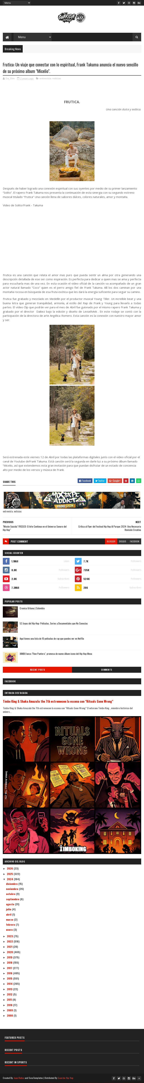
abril (9, 914)
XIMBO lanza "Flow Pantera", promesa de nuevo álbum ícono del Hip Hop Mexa (56, 654)
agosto (10, 904)
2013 (10, 989)
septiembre (13, 899)
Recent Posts (37, 669)
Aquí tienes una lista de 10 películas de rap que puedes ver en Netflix (52, 638)
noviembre (12, 889)
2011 (10, 999)
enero (10, 929)
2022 (10, 941)
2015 (10, 978)
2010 (10, 1005)
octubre (11, 894)
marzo (10, 919)
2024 (10, 879)
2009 (10, 1010)
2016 (10, 973)
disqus (122, 541)
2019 (10, 957)
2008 (10, 1015)
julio (9, 909)
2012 (10, 994)
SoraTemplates (36, 1077)
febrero (11, 924)
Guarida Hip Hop (66, 1077)
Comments (106, 669)
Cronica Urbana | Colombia (32, 608)
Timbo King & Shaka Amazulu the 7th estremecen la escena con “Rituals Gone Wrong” (58, 701)
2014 (10, 984)
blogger (111, 541)
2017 (10, 968)
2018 (10, 962)
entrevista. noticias (50, 78)
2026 (10, 868)
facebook (134, 541)
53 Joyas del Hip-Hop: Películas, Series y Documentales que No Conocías (54, 623)
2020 (10, 952)
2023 (10, 936)
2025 (10, 874)
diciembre (12, 884)
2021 (10, 946)
